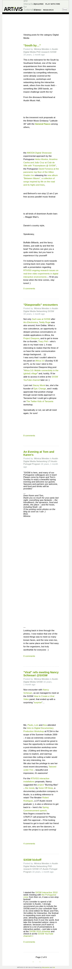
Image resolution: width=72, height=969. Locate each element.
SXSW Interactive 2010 (46, 892)
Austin (55, 49)
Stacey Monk (39, 385)
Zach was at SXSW (41, 319)
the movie (30, 788)
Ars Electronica (30, 322)
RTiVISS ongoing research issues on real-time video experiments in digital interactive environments (40, 273)
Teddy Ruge (44, 322)
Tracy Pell (43, 341)
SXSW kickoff (32, 859)
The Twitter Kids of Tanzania (39, 401)
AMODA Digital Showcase (39, 153)
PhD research (42, 52)
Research (48, 10)
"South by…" (32, 45)
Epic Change (40, 388)
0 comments (29, 288)
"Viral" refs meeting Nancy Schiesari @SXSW (41, 674)
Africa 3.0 (40, 361)
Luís (36, 725)
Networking (41, 311)
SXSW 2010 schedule (39, 931)
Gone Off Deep (46, 788)
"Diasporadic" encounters (40, 304)
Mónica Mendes (41, 49)
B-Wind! (37, 10)
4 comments (29, 843)
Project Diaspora (31, 338)
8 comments (29, 435)
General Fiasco (42, 124)
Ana (45, 725)
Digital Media (29, 52)
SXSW (53, 52)
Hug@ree (38, 4)
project (40, 785)
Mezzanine (46, 967)
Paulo (30, 725)
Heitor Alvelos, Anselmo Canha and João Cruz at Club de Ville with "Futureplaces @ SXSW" (40, 162)
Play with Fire (52, 4)
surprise (38, 702)
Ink (54, 967)
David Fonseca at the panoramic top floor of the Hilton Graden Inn (41, 172)
